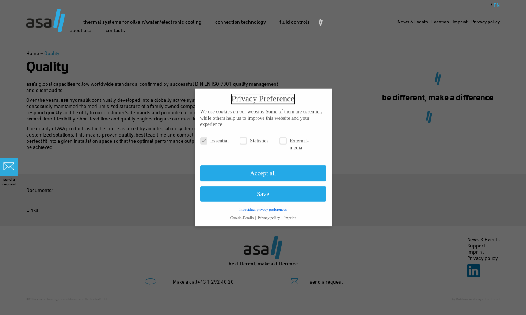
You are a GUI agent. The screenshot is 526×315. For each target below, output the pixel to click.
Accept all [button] (263, 169)
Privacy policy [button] (269, 214)
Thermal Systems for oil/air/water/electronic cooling (142, 22)
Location (440, 21)
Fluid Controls (294, 22)
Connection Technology (240, 22)
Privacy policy (485, 21)
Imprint (460, 21)
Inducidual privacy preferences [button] (263, 206)
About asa (80, 30)
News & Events (412, 21)
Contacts (115, 30)
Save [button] (263, 190)
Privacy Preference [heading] (263, 95)
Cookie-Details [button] (242, 214)
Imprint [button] (290, 214)
